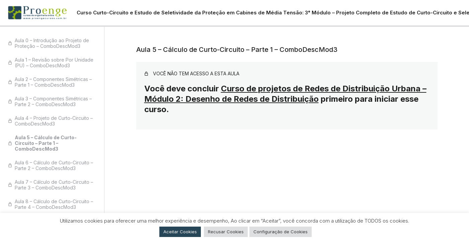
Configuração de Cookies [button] (280, 231)
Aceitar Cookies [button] (180, 231)
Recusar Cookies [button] (226, 231)
